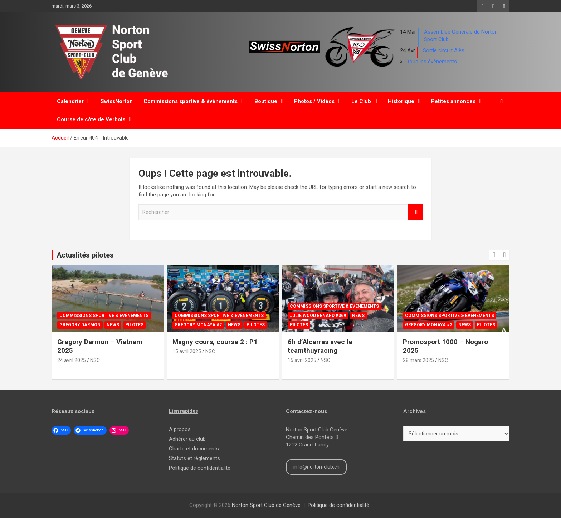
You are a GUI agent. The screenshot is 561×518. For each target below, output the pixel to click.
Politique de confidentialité (199, 468)
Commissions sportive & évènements (190, 101)
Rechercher (415, 212)
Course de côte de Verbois (91, 119)
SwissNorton (117, 101)
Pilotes (134, 324)
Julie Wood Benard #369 (318, 315)
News (113, 324)
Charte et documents (194, 448)
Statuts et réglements (194, 458)
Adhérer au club (187, 439)
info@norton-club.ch (316, 467)
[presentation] (494, 255)
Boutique (265, 101)
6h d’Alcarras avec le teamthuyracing (320, 346)
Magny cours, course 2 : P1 (215, 342)
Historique (401, 101)
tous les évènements (432, 61)
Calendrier (70, 101)
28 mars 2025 (418, 360)
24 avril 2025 (71, 360)
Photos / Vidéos (314, 101)
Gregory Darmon (80, 324)
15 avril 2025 (186, 351)
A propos (180, 429)
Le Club (361, 101)
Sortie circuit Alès (443, 50)
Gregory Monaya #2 (198, 324)
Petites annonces (453, 101)
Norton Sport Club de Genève (266, 505)
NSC (95, 360)
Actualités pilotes (85, 255)
